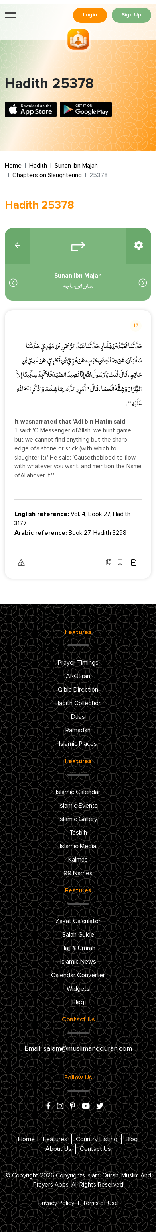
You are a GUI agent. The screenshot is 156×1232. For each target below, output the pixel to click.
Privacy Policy (56, 1203)
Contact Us (95, 1149)
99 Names (78, 873)
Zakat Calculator (78, 921)
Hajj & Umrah (78, 948)
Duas (78, 717)
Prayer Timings (78, 662)
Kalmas (78, 860)
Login (90, 15)
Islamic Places (78, 744)
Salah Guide (78, 934)
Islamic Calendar (78, 792)
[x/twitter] (99, 1106)
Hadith (38, 165)
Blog (78, 1002)
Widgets (78, 989)
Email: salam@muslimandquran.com (78, 1048)
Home (13, 165)
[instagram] (60, 1106)
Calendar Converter (78, 975)
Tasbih (78, 832)
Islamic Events (78, 805)
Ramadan (78, 730)
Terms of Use (100, 1203)
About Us (58, 1149)
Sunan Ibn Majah (76, 165)
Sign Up (131, 15)
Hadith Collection (78, 703)
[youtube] (86, 1106)
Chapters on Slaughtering (47, 175)
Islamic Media (78, 846)
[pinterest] (72, 1106)
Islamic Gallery (78, 819)
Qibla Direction (78, 689)
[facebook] (48, 1106)
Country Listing (96, 1139)
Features (55, 1139)
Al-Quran (78, 676)
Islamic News (78, 961)
